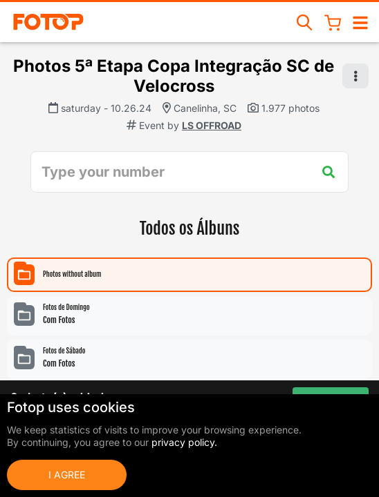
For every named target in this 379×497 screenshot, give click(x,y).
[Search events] (305, 21)
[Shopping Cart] (332, 22)
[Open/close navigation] (360, 21)
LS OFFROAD (211, 125)
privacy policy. (184, 442)
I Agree (66, 474)
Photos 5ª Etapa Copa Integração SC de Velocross (173, 76)
